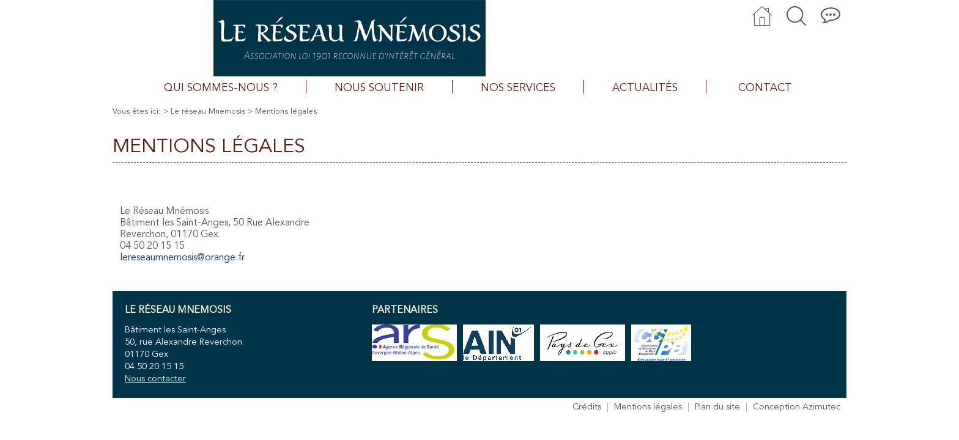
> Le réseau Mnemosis (204, 112)
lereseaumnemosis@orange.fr (182, 258)
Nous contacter (155, 379)
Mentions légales (648, 407)
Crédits (586, 407)
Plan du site (717, 407)
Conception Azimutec (796, 407)
